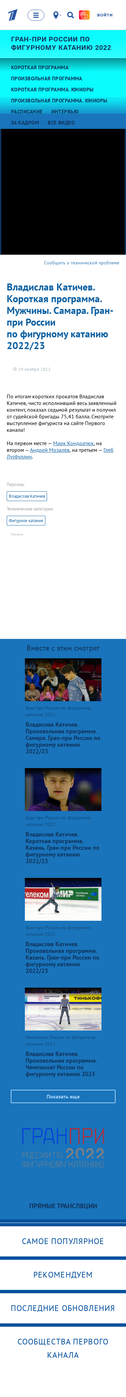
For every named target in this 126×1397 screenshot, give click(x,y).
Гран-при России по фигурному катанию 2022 (61, 43)
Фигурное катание (26, 520)
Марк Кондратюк (73, 443)
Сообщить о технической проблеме (81, 263)
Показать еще (63, 1096)
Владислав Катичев (27, 496)
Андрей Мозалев (50, 449)
